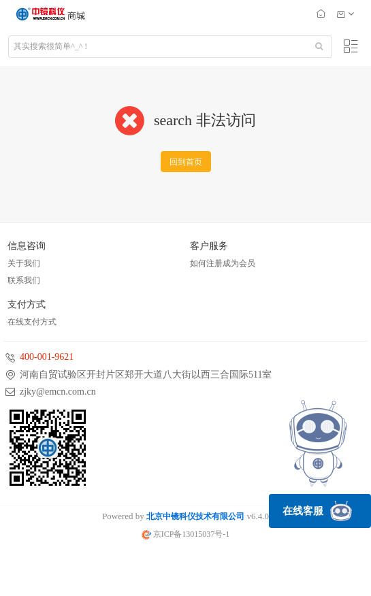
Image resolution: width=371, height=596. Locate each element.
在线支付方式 (32, 322)
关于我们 (23, 263)
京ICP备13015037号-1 (186, 534)
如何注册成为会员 (222, 263)
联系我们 (23, 280)
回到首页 (186, 162)
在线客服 (317, 511)
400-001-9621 (47, 357)
